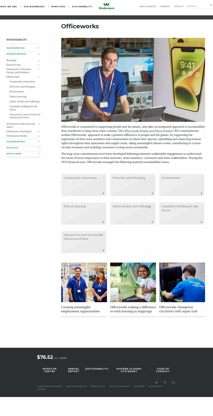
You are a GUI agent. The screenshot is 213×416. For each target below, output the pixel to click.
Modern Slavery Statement (129, 389)
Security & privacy (119, 405)
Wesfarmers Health (16, 155)
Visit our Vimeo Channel (166, 401)
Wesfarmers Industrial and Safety (20, 144)
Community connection (22, 100)
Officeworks (12, 96)
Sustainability (88, 13)
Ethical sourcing (18, 115)
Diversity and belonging (22, 106)
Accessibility (155, 405)
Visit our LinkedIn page (174, 401)
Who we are (14, 13)
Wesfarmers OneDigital (18, 150)
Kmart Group (13, 84)
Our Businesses (40, 13)
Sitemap (41, 408)
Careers (159, 13)
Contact (173, 13)
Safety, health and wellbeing (24, 120)
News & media (141, 13)
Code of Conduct (163, 389)
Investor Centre (49, 389)
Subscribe (139, 405)
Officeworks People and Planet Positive (148, 149)
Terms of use (97, 405)
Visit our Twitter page (157, 401)
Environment (17, 110)
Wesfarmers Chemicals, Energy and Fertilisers (19, 90)
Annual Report (73, 389)
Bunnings (11, 79)
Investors (64, 13)
